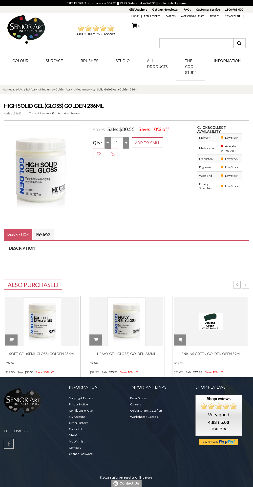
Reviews (43, 234)
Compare (75, 447)
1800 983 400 (234, 9)
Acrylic (23, 89)
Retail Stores (152, 16)
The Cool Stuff (190, 67)
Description (18, 234)
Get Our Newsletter (165, 9)
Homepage (9, 89)
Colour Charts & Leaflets (146, 410)
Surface (54, 61)
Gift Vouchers (138, 9)
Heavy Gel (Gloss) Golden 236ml (126, 354)
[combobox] (196, 43)
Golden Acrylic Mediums (71, 89)
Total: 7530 (218, 429)
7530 (99, 34)
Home (135, 16)
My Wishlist (76, 441)
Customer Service (208, 9)
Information (227, 61)
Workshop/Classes (192, 16)
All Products (157, 64)
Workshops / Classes (144, 417)
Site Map (74, 435)
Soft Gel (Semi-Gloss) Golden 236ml (42, 354)
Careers (171, 16)
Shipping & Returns (81, 398)
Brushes (89, 61)
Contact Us (76, 429)
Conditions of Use (81, 410)
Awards (214, 16)
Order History (78, 423)
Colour (20, 61)
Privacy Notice (78, 404)
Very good (218, 414)
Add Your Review (69, 113)
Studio (123, 61)
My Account (232, 16)
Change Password (81, 454)
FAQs (187, 9)
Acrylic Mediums (42, 89)
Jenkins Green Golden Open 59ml (210, 354)
